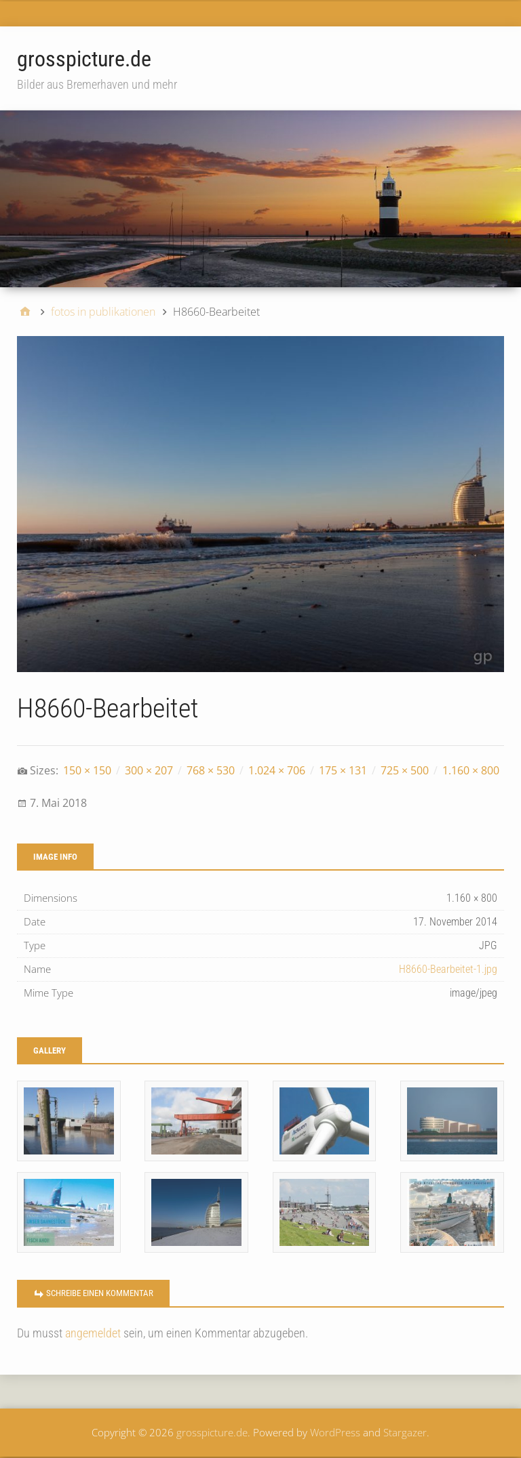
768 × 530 (211, 770)
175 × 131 (343, 770)
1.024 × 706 (276, 770)
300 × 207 (149, 770)
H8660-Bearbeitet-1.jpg (448, 969)
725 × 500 (405, 770)
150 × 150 (87, 770)
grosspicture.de (84, 59)
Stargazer (405, 1432)
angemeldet (93, 1333)
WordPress (335, 1432)
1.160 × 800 (470, 770)
